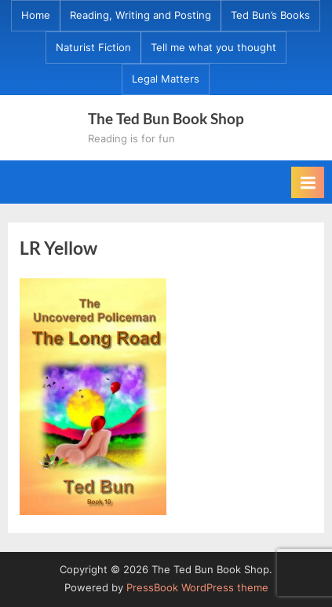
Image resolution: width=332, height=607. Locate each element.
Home (35, 15)
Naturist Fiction (93, 47)
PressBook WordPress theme (197, 588)
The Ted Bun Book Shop (166, 118)
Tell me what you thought (213, 47)
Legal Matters (165, 79)
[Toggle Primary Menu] (307, 182)
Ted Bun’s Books (270, 15)
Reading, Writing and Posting (140, 15)
